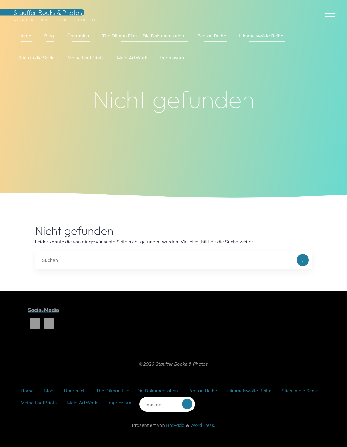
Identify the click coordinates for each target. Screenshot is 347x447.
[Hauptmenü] (330, 14)
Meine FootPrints (39, 402)
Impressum (119, 402)
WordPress (202, 425)
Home (27, 390)
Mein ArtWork (82, 402)
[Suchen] (303, 260)
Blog (48, 390)
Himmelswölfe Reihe (249, 390)
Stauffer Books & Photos (47, 12)
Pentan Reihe (202, 390)
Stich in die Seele (300, 390)
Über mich (75, 390)
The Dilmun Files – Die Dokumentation (137, 390)
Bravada (174, 425)
